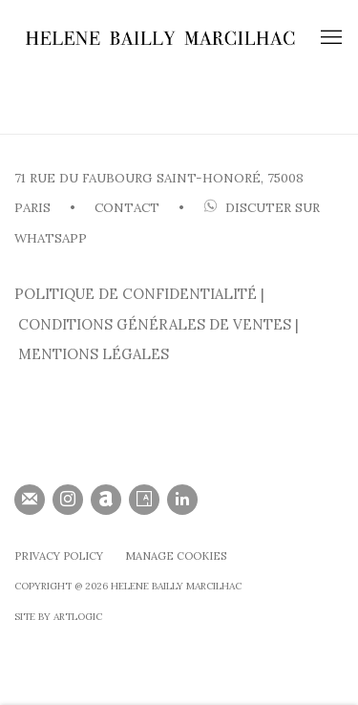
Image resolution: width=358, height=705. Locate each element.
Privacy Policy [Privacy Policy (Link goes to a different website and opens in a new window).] (58, 556)
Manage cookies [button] (175, 556)
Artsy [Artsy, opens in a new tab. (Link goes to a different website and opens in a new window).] (144, 499)
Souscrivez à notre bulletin (29, 499)
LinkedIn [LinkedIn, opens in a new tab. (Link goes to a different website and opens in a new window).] (182, 499)
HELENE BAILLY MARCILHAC (159, 38)
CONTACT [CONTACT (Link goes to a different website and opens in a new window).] (127, 208)
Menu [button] (329, 38)
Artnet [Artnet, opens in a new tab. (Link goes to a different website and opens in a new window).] (106, 499)
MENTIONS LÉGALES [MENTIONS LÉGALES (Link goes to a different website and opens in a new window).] (93, 354)
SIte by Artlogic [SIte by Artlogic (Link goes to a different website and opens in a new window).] (58, 616)
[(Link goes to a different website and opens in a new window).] (201, 208)
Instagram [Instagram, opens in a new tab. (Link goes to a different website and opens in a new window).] (68, 499)
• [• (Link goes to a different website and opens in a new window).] (179, 208)
